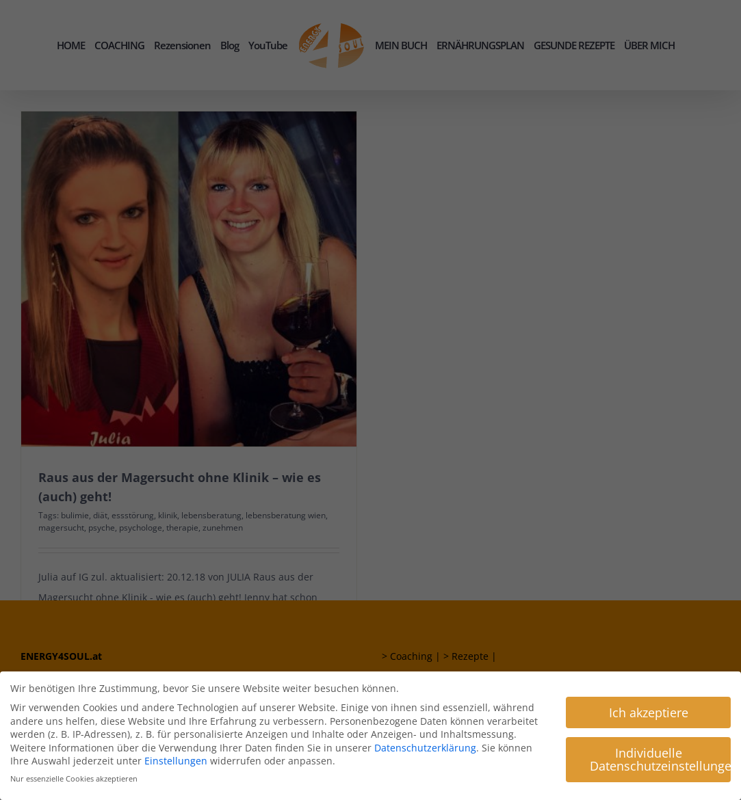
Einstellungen (175, 760)
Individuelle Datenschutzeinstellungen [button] (660, 758)
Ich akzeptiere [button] (648, 711)
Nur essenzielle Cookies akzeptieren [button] (74, 778)
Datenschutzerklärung (425, 747)
